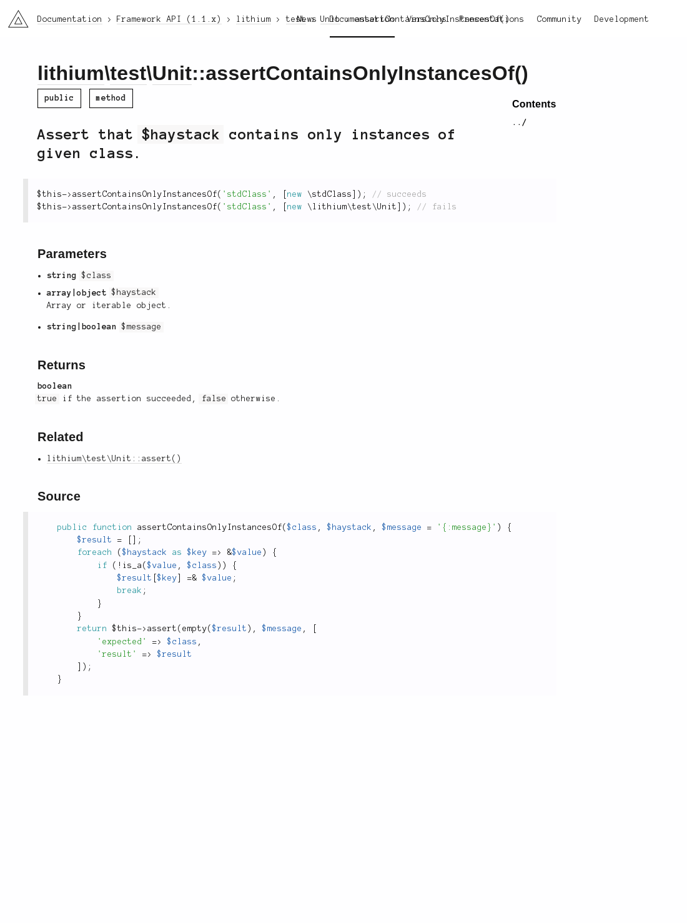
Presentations (492, 19)
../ (519, 122)
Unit (172, 73)
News (307, 19)
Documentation (362, 19)
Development (622, 19)
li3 (13, 15)
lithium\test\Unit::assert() (114, 458)
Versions (427, 19)
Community (559, 19)
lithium (70, 73)
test (128, 73)
